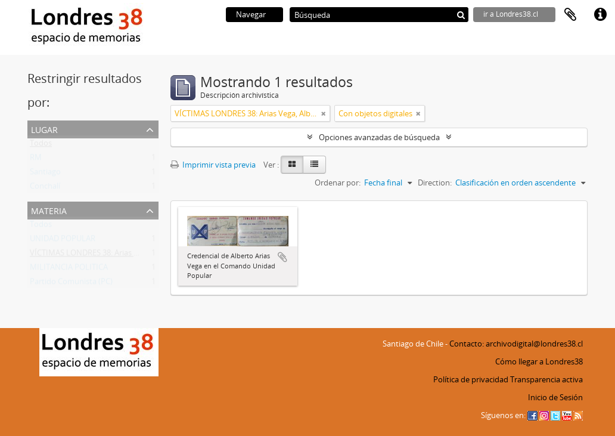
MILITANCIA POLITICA (69, 269)
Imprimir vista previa (213, 164)
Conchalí (45, 188)
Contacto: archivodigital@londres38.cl (516, 343)
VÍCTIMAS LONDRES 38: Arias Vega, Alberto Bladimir (121, 255)
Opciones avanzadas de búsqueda (379, 137)
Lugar (44, 128)
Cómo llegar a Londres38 (539, 361)
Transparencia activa (546, 379)
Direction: (435, 182)
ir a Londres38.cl (510, 14)
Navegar (251, 14)
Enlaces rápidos (600, 15)
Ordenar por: (338, 182)
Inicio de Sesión (555, 397)
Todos (41, 145)
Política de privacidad (470, 379)
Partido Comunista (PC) (71, 284)
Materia (49, 210)
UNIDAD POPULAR (62, 241)
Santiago (45, 174)
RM (36, 159)
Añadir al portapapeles (282, 257)
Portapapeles (570, 15)
